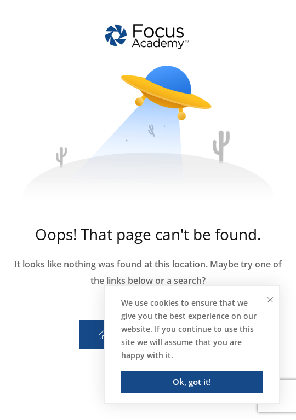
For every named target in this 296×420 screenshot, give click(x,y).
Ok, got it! (192, 381)
